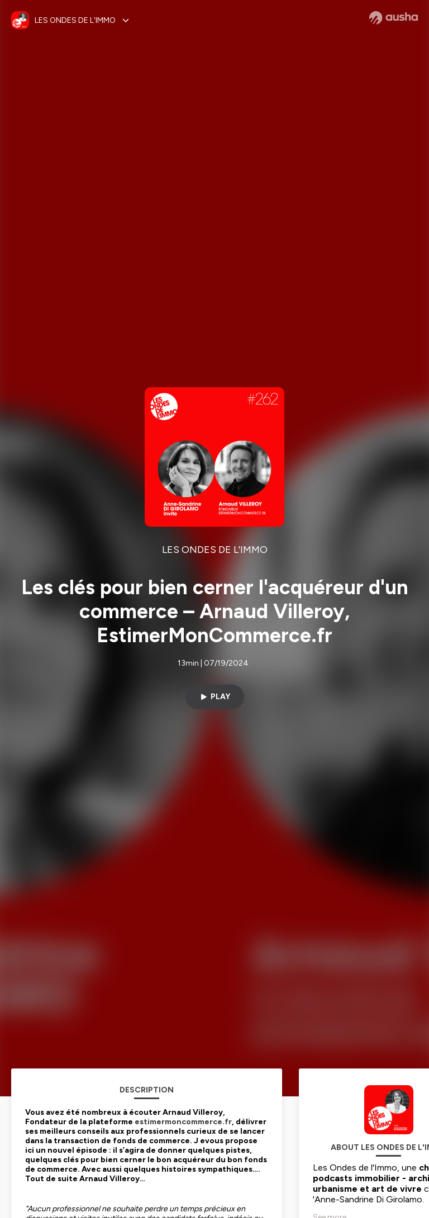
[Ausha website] (393, 18)
